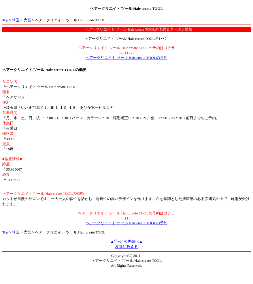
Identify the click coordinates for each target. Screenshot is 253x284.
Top (5, 20)
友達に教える (126, 246)
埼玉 (16, 20)
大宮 (27, 20)
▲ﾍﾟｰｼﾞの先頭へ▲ (126, 241)
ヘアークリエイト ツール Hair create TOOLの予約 (126, 57)
